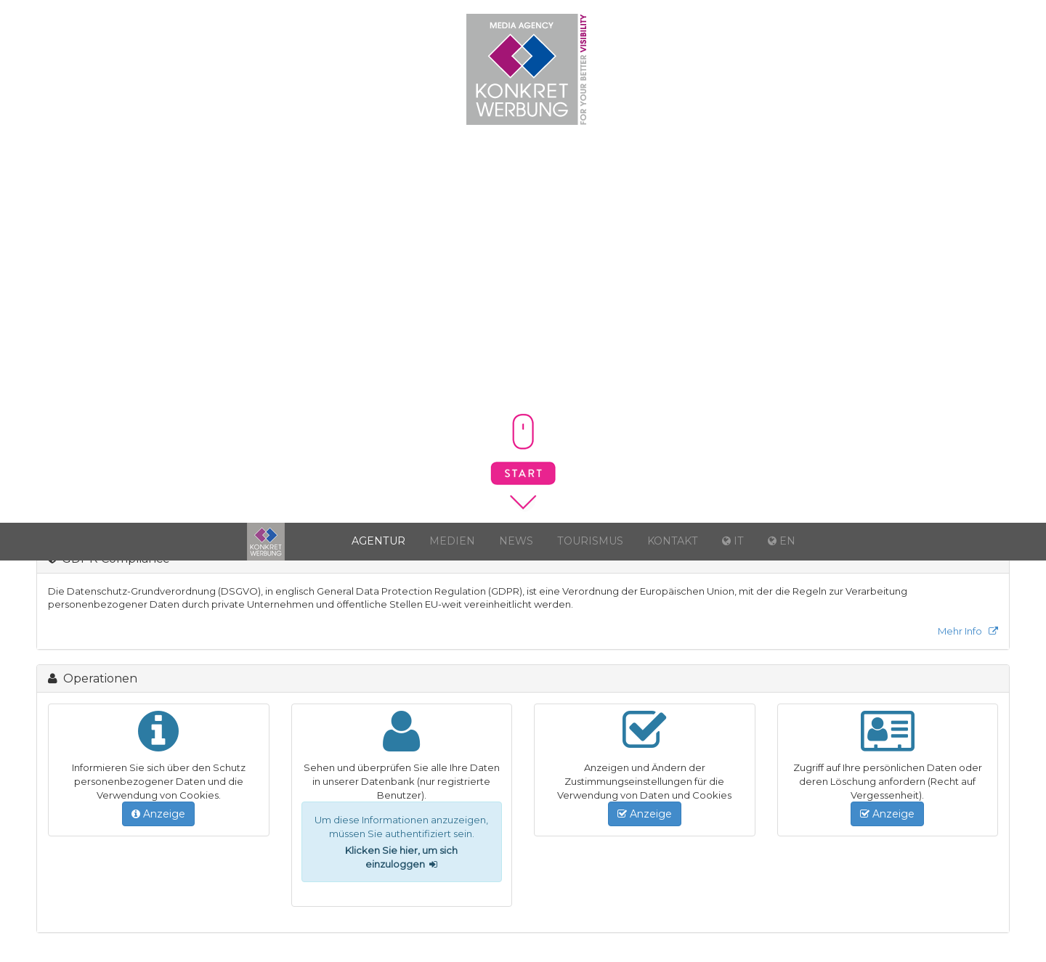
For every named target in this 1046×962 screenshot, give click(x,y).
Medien (452, 540)
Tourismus (590, 540)
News (516, 540)
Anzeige (158, 813)
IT (1024, 18)
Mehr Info (968, 631)
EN (1026, 46)
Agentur (378, 540)
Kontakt (672, 540)
